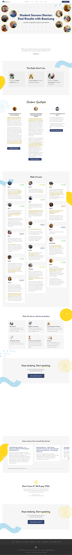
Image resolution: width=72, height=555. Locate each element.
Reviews (36, 1)
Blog (32, 1)
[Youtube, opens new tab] (59, 542)
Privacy (42, 550)
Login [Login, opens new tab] (51, 542)
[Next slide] (68, 458)
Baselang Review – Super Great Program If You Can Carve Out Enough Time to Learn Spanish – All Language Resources (47, 449)
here (42, 495)
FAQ (22, 542)
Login (45, 1)
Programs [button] (27, 1)
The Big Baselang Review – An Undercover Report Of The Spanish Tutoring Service (19, 448)
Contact (38, 542)
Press (26, 542)
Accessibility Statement (49, 550)
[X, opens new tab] (57, 542)
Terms (39, 550)
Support (18, 542)
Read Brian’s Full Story (13, 148)
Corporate (32, 542)
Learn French (45, 542)
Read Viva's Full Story (35, 159)
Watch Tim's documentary (56, 130)
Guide (41, 1)
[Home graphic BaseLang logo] (6, 2)
